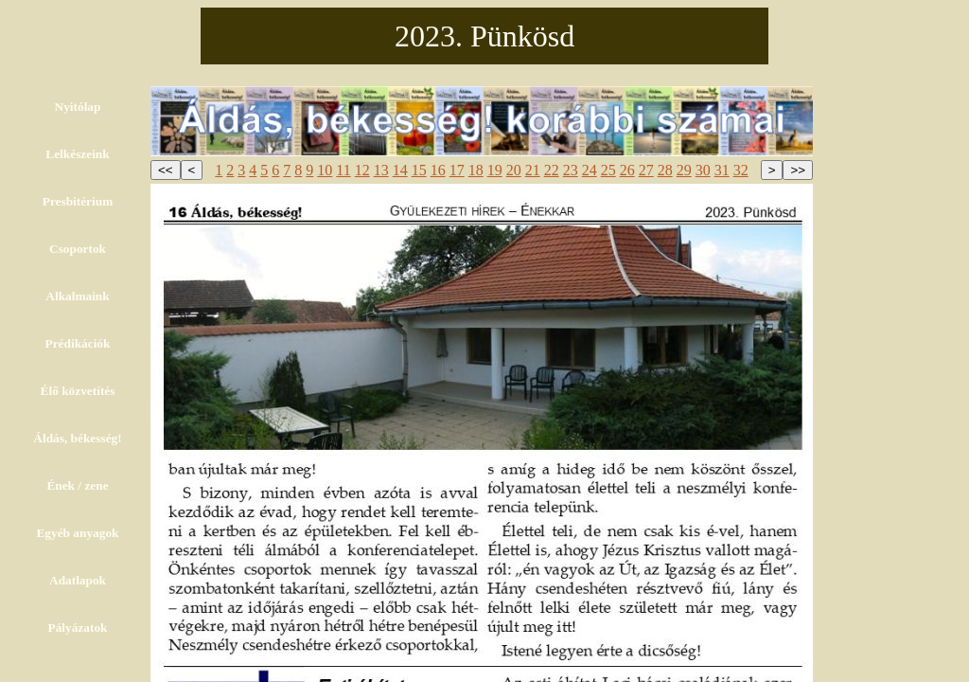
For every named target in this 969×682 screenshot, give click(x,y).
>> (797, 170)
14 (400, 170)
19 (494, 170)
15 (419, 170)
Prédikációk (78, 343)
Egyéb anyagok (77, 533)
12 (362, 170)
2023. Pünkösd (484, 36)
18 (476, 170)
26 (627, 170)
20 (513, 170)
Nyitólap (78, 106)
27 (646, 170)
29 (684, 170)
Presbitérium (78, 201)
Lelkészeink (77, 154)
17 (457, 170)
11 (343, 170)
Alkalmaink (77, 296)
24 (589, 170)
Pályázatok (78, 627)
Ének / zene (77, 485)
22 (551, 170)
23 (570, 170)
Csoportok (77, 249)
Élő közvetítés (78, 391)
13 (381, 170)
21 (532, 170)
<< (165, 170)
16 (438, 170)
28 (665, 170)
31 (722, 170)
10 (324, 170)
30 (703, 170)
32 (741, 170)
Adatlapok (77, 580)
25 (608, 170)
